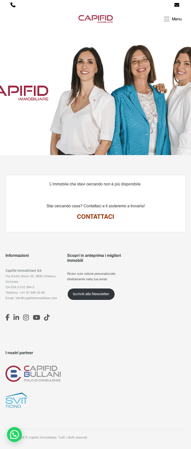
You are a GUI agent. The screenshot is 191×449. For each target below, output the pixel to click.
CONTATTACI (95, 217)
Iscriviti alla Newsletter (91, 294)
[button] (14, 434)
